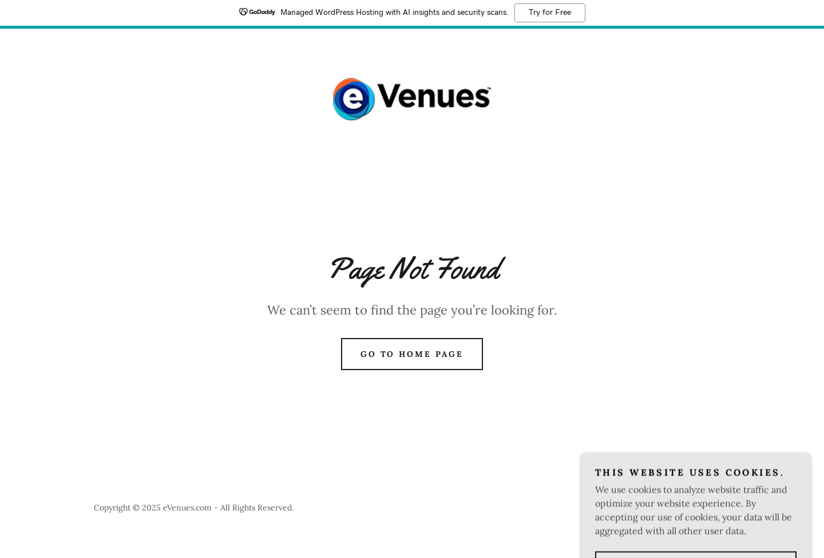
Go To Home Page (412, 354)
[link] (412, 98)
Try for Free (550, 13)
